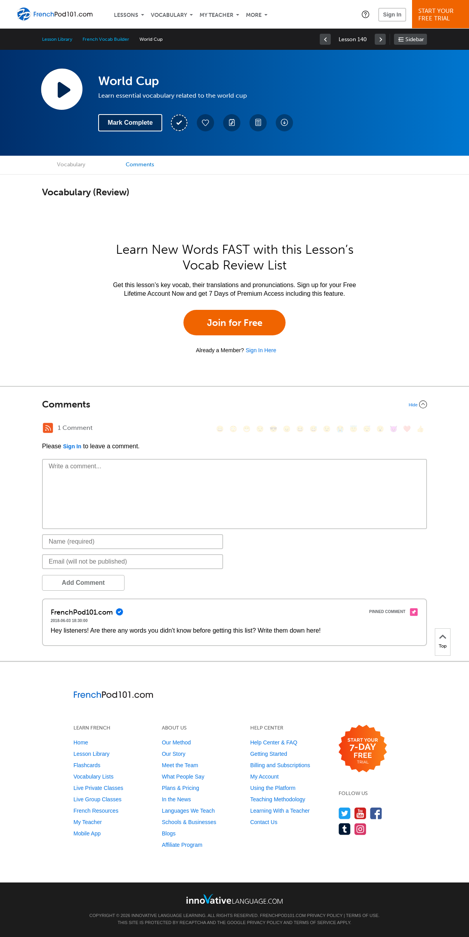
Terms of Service (315, 922)
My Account (264, 776)
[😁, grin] (246, 429)
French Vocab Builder (105, 39)
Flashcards (86, 765)
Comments (140, 164)
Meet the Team (180, 765)
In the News (176, 799)
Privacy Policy (325, 915)
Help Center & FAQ (273, 742)
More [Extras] (254, 15)
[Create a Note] (231, 122)
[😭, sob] (340, 429)
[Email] (132, 561)
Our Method (176, 742)
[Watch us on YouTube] (360, 813)
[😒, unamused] (260, 429)
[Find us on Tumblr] (345, 829)
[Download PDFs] (258, 122)
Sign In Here (260, 350)
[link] (325, 39)
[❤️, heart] (407, 429)
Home (80, 742)
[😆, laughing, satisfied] (300, 429)
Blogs (169, 833)
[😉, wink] (326, 429)
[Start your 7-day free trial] (363, 749)
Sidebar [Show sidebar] (414, 39)
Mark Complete (130, 122)
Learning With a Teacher (280, 811)
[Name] (132, 541)
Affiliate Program (182, 845)
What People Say (183, 776)
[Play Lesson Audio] (61, 89)
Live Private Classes (98, 788)
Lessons (126, 15)
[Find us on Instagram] (360, 829)
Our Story (173, 754)
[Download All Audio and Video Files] (284, 122)
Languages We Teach (188, 811)
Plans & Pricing (180, 788)
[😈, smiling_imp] (393, 429)
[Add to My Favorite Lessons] (205, 122)
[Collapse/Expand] (234, 404)
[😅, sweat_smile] (313, 429)
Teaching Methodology (277, 799)
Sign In (392, 14)
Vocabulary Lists (93, 776)
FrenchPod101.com (283, 915)
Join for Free (234, 322)
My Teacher (216, 15)
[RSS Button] (48, 428)
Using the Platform (272, 788)
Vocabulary (169, 15)
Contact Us (263, 822)
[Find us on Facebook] (376, 813)
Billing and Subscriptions (280, 765)
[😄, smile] (220, 429)
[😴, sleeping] (367, 429)
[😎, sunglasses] (273, 429)
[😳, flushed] (233, 429)
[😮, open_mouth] (380, 429)
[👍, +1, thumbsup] (420, 429)
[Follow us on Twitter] (345, 813)
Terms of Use (362, 915)
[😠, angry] (286, 429)
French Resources (95, 811)
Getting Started (268, 754)
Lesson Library (57, 39)
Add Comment (83, 582)
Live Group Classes (97, 799)
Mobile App (87, 833)
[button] (365, 14)
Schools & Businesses (189, 822)
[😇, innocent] (353, 429)
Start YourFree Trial (441, 14)
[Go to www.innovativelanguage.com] (234, 898)
